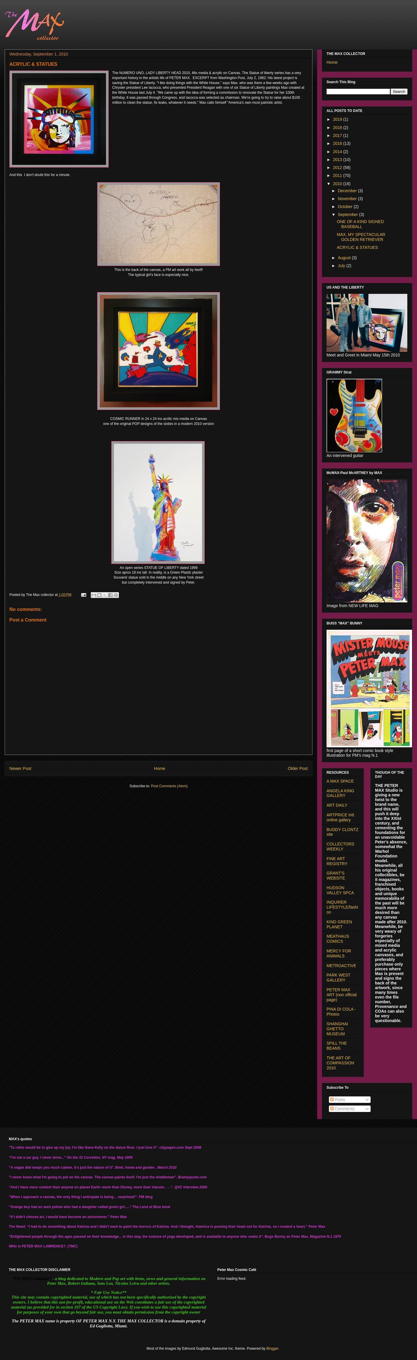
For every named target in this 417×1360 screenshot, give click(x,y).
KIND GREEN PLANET (339, 924)
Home (159, 768)
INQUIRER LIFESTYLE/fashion (342, 907)
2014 (338, 151)
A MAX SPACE (340, 781)
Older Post (298, 768)
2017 (338, 135)
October (346, 206)
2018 (338, 127)
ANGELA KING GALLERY (340, 793)
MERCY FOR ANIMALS (339, 953)
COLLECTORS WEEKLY (340, 846)
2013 (338, 159)
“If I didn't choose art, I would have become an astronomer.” (59, 1217)
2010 (338, 183)
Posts (337, 1099)
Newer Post (20, 768)
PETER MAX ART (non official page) (342, 994)
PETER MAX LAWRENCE (42, 1246)
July (342, 265)
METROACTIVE (341, 965)
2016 (338, 143)
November (348, 198)
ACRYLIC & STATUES (357, 247)
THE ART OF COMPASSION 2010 (340, 1063)
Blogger (272, 1348)
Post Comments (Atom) (169, 786)
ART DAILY (337, 805)
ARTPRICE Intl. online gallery (341, 817)
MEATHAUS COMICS (338, 939)
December (348, 190)
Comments (342, 1108)
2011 (338, 175)
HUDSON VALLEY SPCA (340, 890)
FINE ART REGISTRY (337, 861)
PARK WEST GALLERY (338, 977)
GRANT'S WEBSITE (336, 875)
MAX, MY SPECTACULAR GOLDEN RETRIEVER (361, 237)
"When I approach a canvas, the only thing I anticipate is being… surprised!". (73, 1197)
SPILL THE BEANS (337, 1046)
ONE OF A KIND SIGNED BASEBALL (360, 224)
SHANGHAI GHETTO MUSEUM (337, 1028)
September (348, 214)
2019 (338, 119)
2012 (338, 167)
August (345, 257)
